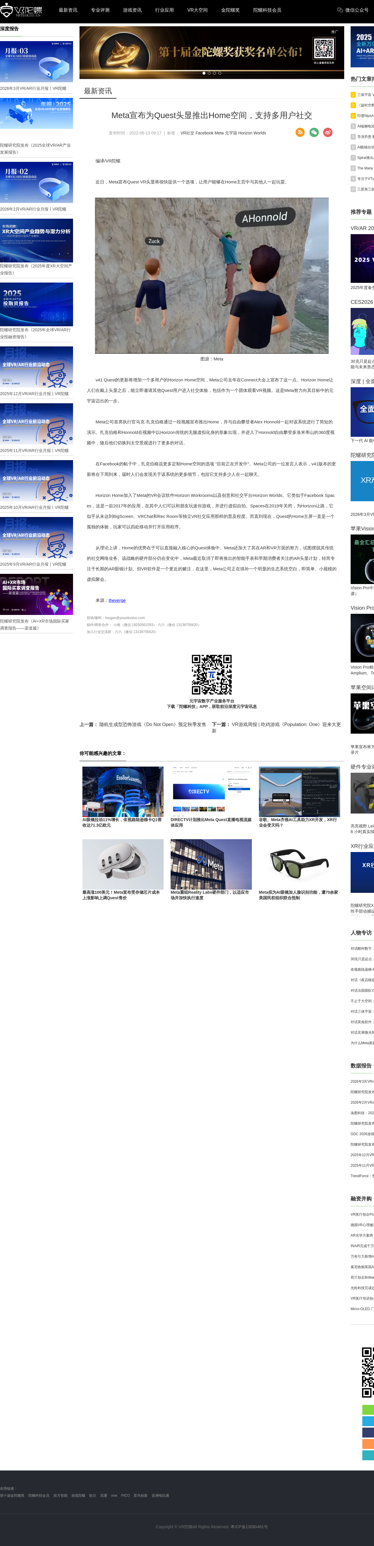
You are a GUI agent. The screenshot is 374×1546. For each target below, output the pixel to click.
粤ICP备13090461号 (249, 1526)
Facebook (204, 133)
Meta (219, 133)
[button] (203, 73)
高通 (103, 1496)
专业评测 (100, 10)
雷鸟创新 (141, 1496)
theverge (117, 600)
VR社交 (187, 133)
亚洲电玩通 (160, 1496)
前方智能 (60, 1496)
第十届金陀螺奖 (12, 1496)
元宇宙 (231, 133)
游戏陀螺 (78, 1496)
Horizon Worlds (252, 133)
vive (114, 1496)
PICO (125, 1496)
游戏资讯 (132, 10)
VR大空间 (197, 10)
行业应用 (164, 10)
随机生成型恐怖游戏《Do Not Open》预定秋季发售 (142, 724)
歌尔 (92, 1496)
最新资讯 (68, 10)
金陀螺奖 (230, 10)
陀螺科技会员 (267, 10)
